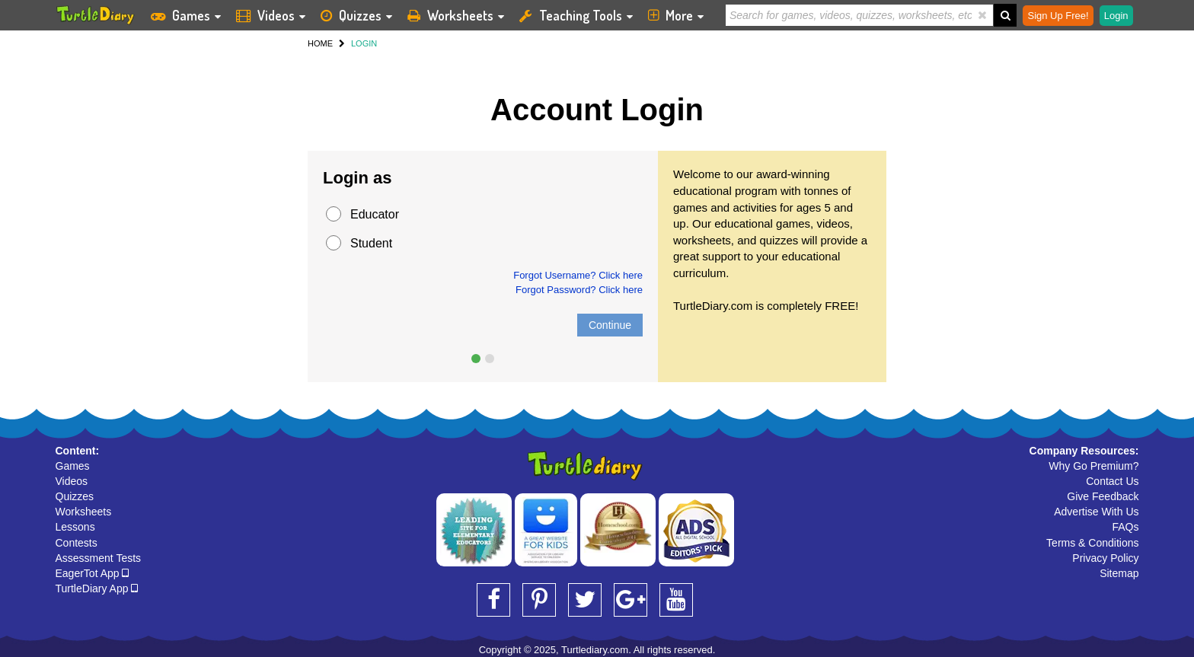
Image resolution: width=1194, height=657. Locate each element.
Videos (72, 481)
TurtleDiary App (97, 588)
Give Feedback (1102, 496)
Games (73, 466)
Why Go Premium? (1093, 466)
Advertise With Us (1096, 512)
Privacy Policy (1105, 558)
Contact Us (1112, 481)
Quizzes (75, 496)
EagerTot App (92, 573)
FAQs (1125, 527)
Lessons (75, 527)
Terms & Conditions (1092, 543)
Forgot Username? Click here (578, 275)
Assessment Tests (99, 558)
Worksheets (84, 512)
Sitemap (1119, 573)
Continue (610, 325)
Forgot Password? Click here (579, 289)
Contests (76, 543)
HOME (320, 43)
